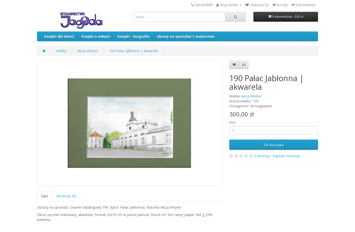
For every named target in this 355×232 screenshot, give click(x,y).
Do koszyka (274, 144)
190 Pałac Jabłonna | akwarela (133, 50)
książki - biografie (133, 36)
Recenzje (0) (66, 196)
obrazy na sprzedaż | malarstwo (185, 36)
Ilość (232, 122)
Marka (61, 50)
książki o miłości (96, 36)
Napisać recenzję (286, 156)
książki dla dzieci (59, 36)
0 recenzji (261, 156)
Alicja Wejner (87, 50)
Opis (44, 196)
